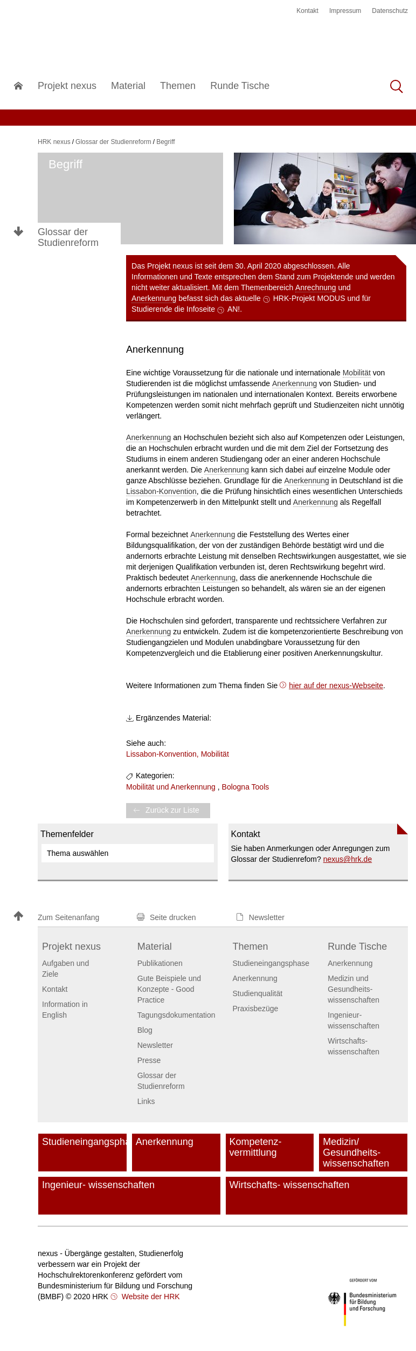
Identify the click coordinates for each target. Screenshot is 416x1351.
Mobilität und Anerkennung (171, 787)
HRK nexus (54, 142)
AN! (233, 309)
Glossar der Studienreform (68, 237)
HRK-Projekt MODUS (309, 298)
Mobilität (357, 372)
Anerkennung (153, 298)
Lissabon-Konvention (161, 491)
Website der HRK (150, 1296)
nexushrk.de (347, 859)
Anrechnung (315, 287)
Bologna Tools (245, 787)
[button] (70, 917)
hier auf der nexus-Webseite (336, 685)
